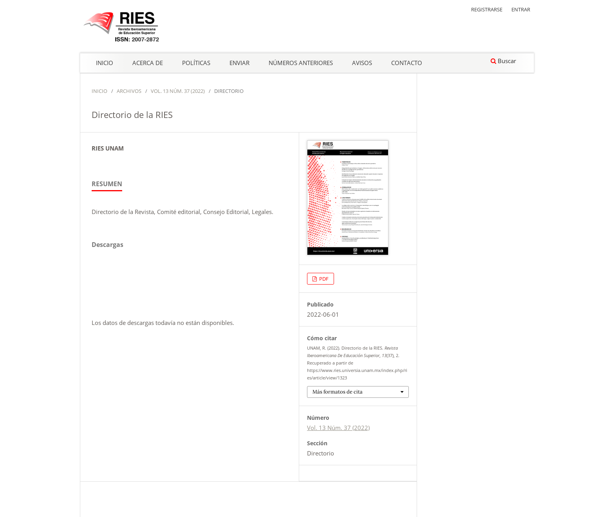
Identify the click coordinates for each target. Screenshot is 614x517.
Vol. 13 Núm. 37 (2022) (178, 90)
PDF (323, 278)
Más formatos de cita (337, 391)
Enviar (239, 63)
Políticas (196, 63)
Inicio (104, 63)
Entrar (520, 9)
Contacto (406, 63)
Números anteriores (301, 63)
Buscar (503, 61)
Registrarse (486, 9)
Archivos (129, 90)
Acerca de (147, 63)
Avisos (362, 63)
